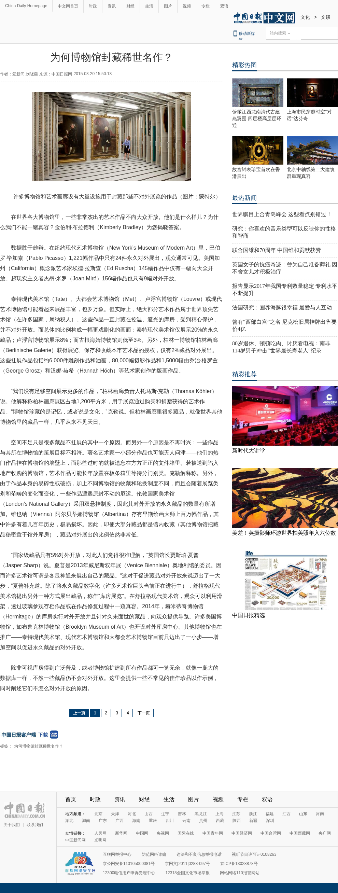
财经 (130, 6)
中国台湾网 (270, 833)
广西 (119, 820)
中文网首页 (68, 6)
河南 (320, 813)
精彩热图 (244, 64)
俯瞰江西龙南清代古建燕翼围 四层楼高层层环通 (256, 118)
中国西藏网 (300, 833)
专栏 (205, 6)
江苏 (236, 813)
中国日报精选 (248, 615)
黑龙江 (201, 813)
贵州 (203, 820)
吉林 (182, 813)
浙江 (253, 813)
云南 (186, 820)
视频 (187, 6)
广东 (103, 820)
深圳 (270, 820)
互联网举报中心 (117, 854)
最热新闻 (244, 197)
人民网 (100, 833)
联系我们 (35, 824)
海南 (136, 820)
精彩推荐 (244, 374)
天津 (115, 813)
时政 (93, 6)
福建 (270, 813)
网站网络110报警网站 (239, 872)
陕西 (237, 820)
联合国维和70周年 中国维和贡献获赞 (276, 250)
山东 (303, 813)
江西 (286, 813)
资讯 (112, 6)
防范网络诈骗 (154, 854)
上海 (219, 813)
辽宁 (165, 813)
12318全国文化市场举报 (187, 872)
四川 (170, 820)
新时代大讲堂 (248, 451)
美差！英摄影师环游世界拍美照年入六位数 (284, 533)
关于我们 (11, 824)
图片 (168, 6)
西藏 (220, 820)
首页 (70, 799)
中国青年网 (212, 833)
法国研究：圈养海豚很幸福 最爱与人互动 (282, 307)
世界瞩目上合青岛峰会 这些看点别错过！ (282, 214)
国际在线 (186, 833)
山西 (148, 813)
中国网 (142, 833)
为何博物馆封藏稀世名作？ (38, 746)
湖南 (86, 820)
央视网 (163, 833)
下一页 (144, 713)
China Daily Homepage (26, 5)
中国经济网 (241, 833)
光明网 (100, 840)
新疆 (253, 820)
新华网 (121, 833)
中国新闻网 (75, 840)
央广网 (325, 833)
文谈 (325, 17)
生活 (149, 6)
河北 (132, 813)
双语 (224, 6)
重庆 (153, 820)
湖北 (69, 820)
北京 (98, 813)
